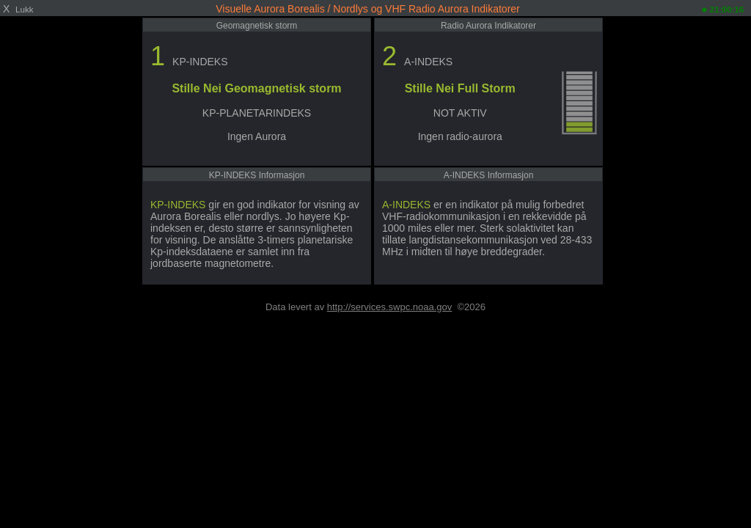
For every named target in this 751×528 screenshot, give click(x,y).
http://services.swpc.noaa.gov (390, 306)
